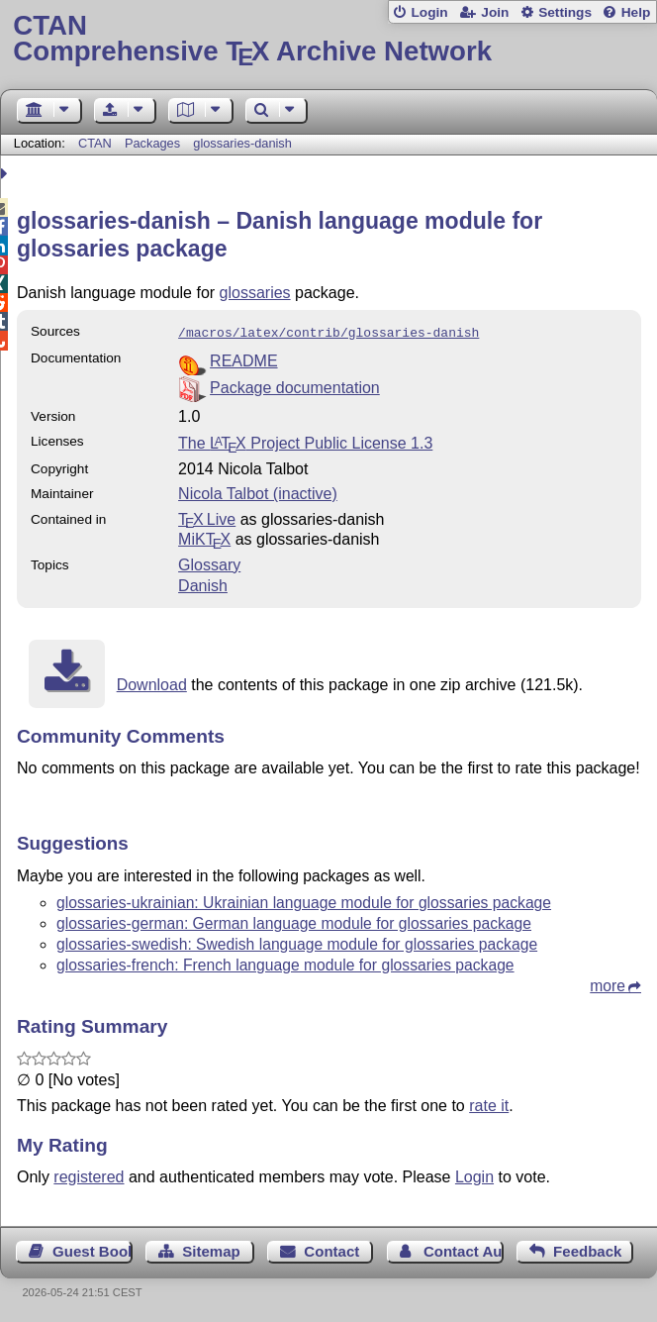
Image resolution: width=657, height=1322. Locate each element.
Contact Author (463, 1249)
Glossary (209, 563)
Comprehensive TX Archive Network (328, 39)
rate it (489, 1103)
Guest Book (92, 1249)
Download (152, 682)
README (243, 359)
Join (495, 12)
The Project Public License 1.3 (305, 441)
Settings (565, 12)
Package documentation (295, 385)
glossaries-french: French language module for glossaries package (285, 963)
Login (429, 12)
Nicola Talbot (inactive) (257, 491)
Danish (203, 583)
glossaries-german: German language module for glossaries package (293, 921)
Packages (154, 143)
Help (636, 12)
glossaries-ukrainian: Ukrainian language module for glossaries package (303, 900)
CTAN (95, 143)
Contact (331, 1249)
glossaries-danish (242, 143)
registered (88, 1175)
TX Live (206, 517)
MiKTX (204, 537)
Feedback (587, 1249)
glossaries (255, 292)
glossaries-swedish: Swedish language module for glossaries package (296, 942)
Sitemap (210, 1249)
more (607, 983)
